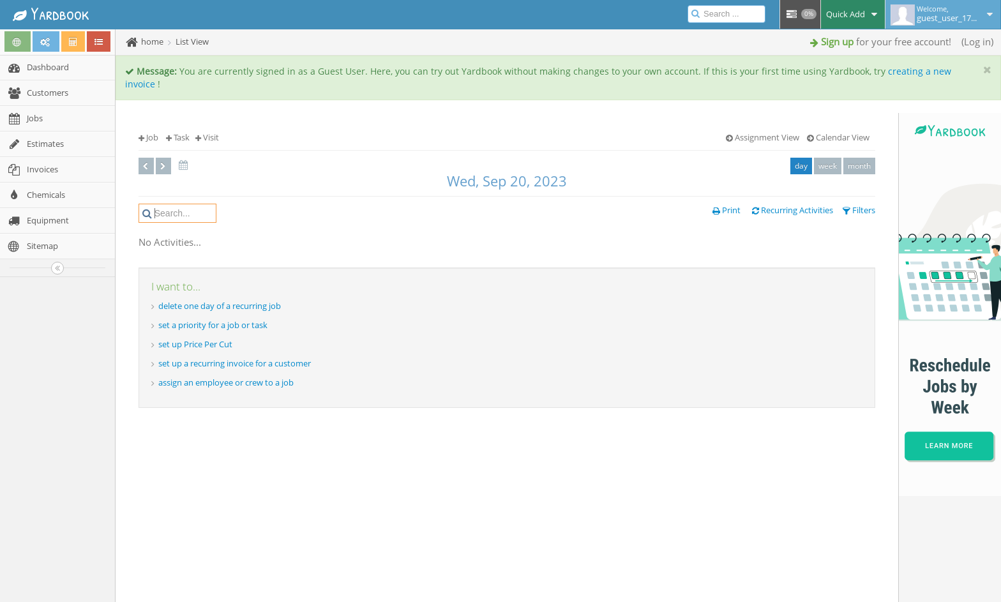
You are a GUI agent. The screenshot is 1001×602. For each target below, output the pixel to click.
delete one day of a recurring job (219, 306)
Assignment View (762, 137)
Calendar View (838, 137)
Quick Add (853, 14)
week (827, 165)
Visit (207, 137)
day (801, 165)
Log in (977, 41)
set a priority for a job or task (212, 325)
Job (148, 137)
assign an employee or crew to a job (226, 382)
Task (178, 137)
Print (726, 210)
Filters (859, 210)
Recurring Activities (792, 210)
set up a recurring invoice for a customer (234, 363)
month (859, 165)
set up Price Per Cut (195, 344)
